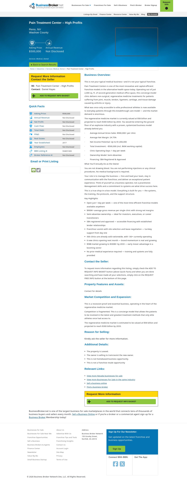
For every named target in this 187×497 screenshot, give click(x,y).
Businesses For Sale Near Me (40, 433)
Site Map (60, 452)
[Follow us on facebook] (115, 464)
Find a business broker (97, 387)
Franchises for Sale (102, 5)
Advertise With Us (63, 433)
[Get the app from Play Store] (147, 487)
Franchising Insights (64, 441)
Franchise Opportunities (38, 437)
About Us (60, 430)
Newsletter (32, 452)
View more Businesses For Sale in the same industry (111, 379)
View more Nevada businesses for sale (104, 376)
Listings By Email (90, 14)
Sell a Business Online (83, 414)
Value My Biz (134, 14)
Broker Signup (151, 5)
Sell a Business (120, 5)
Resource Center (120, 14)
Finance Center (106, 14)
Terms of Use (61, 459)
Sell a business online (97, 383)
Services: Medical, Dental (39, 59)
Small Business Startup (37, 459)
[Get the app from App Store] (147, 469)
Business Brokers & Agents (39, 445)
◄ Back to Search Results (43, 64)
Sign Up (117, 448)
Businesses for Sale (80, 5)
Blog (143, 14)
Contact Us (61, 445)
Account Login (62, 448)
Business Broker (37, 417)
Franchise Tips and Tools (66, 437)
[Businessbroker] (46, 5)
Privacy (59, 456)
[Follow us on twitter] (122, 464)
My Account (152, 14)
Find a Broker (136, 5)
